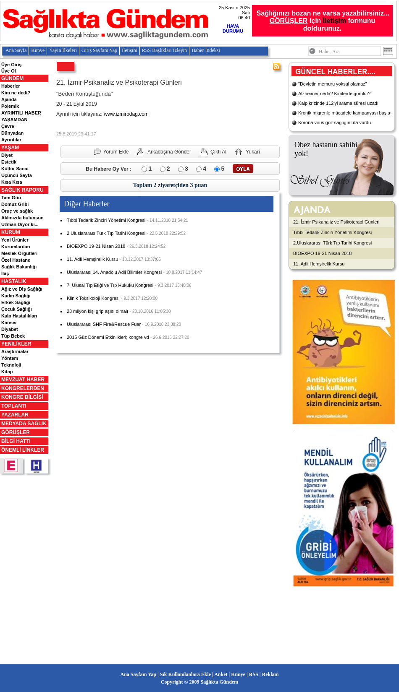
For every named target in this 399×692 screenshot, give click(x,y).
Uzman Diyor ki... (20, 224)
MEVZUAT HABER (23, 379)
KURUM (10, 232)
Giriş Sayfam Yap (99, 50)
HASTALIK (13, 281)
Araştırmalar (15, 351)
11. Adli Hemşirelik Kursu (92, 259)
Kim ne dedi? (15, 92)
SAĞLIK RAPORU (22, 190)
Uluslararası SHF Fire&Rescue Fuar (104, 324)
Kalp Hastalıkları (19, 315)
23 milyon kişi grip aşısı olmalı (97, 311)
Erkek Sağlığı (15, 302)
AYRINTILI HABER (21, 112)
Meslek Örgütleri (19, 253)
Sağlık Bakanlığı (19, 266)
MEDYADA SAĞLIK (24, 424)
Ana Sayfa (15, 50)
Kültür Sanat (15, 168)
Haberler (10, 85)
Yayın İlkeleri (63, 50)
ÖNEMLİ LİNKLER (22, 450)
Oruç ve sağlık (17, 210)
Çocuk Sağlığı (16, 309)
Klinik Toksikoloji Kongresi (93, 298)
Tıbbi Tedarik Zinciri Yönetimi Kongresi (106, 220)
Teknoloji (11, 364)
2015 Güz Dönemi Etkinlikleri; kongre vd (108, 337)
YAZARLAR (15, 415)
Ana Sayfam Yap (139, 674)
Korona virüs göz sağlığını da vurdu (334, 122)
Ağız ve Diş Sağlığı (21, 288)
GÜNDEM (12, 78)
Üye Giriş (11, 64)
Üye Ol (8, 70)
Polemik (10, 106)
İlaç (5, 273)
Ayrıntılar (11, 139)
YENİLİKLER (16, 344)
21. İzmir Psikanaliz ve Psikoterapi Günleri (336, 221)
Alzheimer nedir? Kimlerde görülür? (334, 93)
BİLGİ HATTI (16, 441)
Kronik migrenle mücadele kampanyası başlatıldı (348, 112)
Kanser (9, 322)
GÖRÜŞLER (15, 432)
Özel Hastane (15, 260)
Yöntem (9, 358)
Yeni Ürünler (15, 239)
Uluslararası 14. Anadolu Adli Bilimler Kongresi (114, 272)
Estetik (8, 161)
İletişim (334, 20)
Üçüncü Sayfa (16, 175)
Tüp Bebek (13, 335)
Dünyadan (12, 132)
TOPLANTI (13, 406)
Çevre (7, 126)
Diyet (7, 155)
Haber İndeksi (206, 50)
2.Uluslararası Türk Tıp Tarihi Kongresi (106, 233)
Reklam (270, 674)
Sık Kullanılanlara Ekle (185, 674)
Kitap (7, 371)
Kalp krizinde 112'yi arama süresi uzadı (338, 103)
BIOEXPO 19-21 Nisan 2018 (96, 246)
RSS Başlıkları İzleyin (164, 50)
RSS (253, 674)
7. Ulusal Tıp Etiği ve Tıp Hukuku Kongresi (110, 285)
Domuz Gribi (15, 204)
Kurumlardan (15, 246)
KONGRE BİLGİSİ (22, 397)
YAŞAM (10, 148)
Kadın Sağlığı (16, 295)
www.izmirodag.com (126, 114)
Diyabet (9, 329)
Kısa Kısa (11, 182)
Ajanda (9, 99)
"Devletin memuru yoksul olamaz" (332, 83)
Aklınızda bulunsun (22, 217)
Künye (38, 50)
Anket (220, 674)
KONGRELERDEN (22, 388)
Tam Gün (11, 197)
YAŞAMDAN (14, 119)
